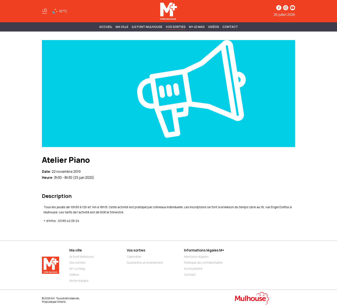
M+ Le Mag (197, 27)
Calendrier (134, 256)
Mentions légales (196, 256)
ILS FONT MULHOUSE (147, 27)
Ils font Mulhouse (81, 256)
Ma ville (75, 250)
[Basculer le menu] (44, 11)
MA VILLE (122, 27)
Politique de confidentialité (203, 262)
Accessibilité (193, 268)
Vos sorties (175, 27)
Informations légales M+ (204, 250)
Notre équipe (79, 280)
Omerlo (61, 302)
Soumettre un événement (145, 262)
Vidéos (213, 27)
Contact (230, 27)
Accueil (105, 27)
